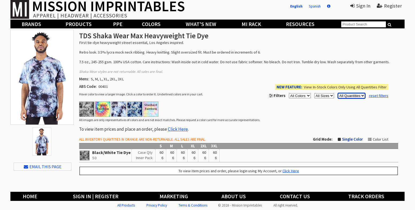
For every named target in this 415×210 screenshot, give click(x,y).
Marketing (174, 196)
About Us (234, 196)
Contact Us (295, 196)
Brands (31, 24)
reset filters (378, 95)
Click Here (178, 129)
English (296, 6)
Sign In (360, 6)
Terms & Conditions (193, 205)
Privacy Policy (156, 205)
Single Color (352, 139)
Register (389, 6)
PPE (117, 24)
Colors (151, 24)
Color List (380, 139)
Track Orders (366, 196)
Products (78, 24)
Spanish (315, 6)
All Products (126, 205)
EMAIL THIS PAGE (42, 166)
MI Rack (251, 24)
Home (30, 196)
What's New (201, 24)
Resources (300, 24)
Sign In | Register (95, 196)
